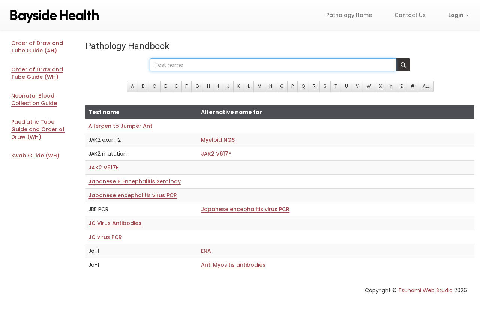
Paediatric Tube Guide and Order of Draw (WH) (38, 129)
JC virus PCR (105, 237)
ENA (206, 251)
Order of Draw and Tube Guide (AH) (37, 46)
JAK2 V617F (216, 154)
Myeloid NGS (218, 140)
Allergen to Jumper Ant (120, 126)
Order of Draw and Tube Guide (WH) (37, 73)
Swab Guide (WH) (35, 155)
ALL (426, 86)
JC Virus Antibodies (114, 223)
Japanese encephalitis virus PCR (132, 195)
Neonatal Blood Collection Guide (34, 99)
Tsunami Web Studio (425, 290)
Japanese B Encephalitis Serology (134, 181)
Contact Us (410, 15)
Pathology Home (349, 15)
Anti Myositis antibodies (233, 264)
